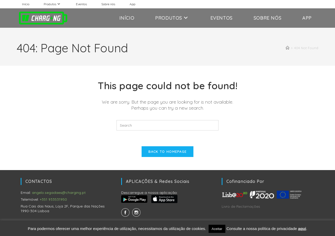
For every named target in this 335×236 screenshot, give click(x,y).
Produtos (53, 4)
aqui (302, 228)
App (132, 4)
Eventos (81, 4)
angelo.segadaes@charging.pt (59, 192)
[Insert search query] (167, 125)
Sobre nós (108, 4)
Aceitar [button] (217, 229)
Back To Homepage (167, 151)
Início (25, 4)
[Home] (287, 48)
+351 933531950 (53, 199)
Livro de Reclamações (241, 206)
